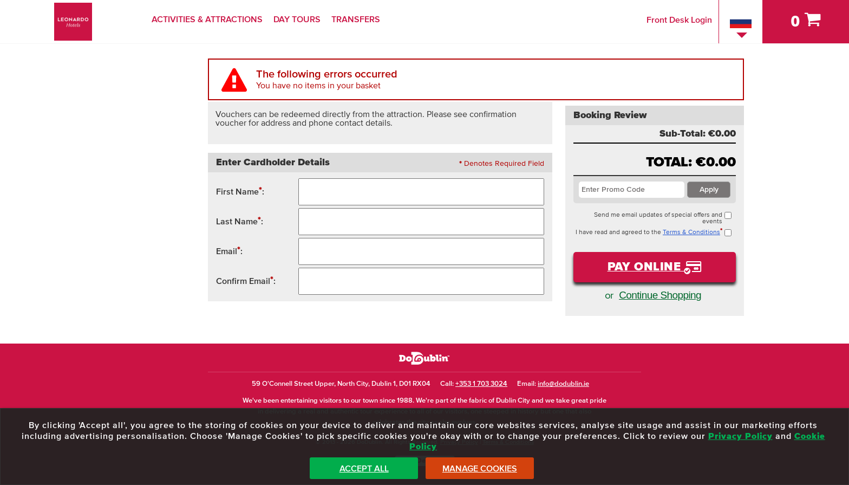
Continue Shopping (660, 295)
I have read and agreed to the (654, 232)
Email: (229, 250)
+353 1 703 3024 (481, 383)
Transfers (355, 19)
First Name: (240, 191)
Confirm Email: (246, 280)
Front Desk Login (679, 20)
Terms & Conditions (691, 232)
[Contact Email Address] (421, 251)
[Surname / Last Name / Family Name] (421, 221)
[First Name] (421, 191)
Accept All (364, 468)
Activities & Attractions (207, 19)
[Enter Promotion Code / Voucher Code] (631, 190)
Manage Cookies (479, 468)
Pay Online (646, 267)
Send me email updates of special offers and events (663, 218)
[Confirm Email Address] (421, 281)
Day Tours (297, 19)
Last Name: (239, 221)
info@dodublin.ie (563, 383)
